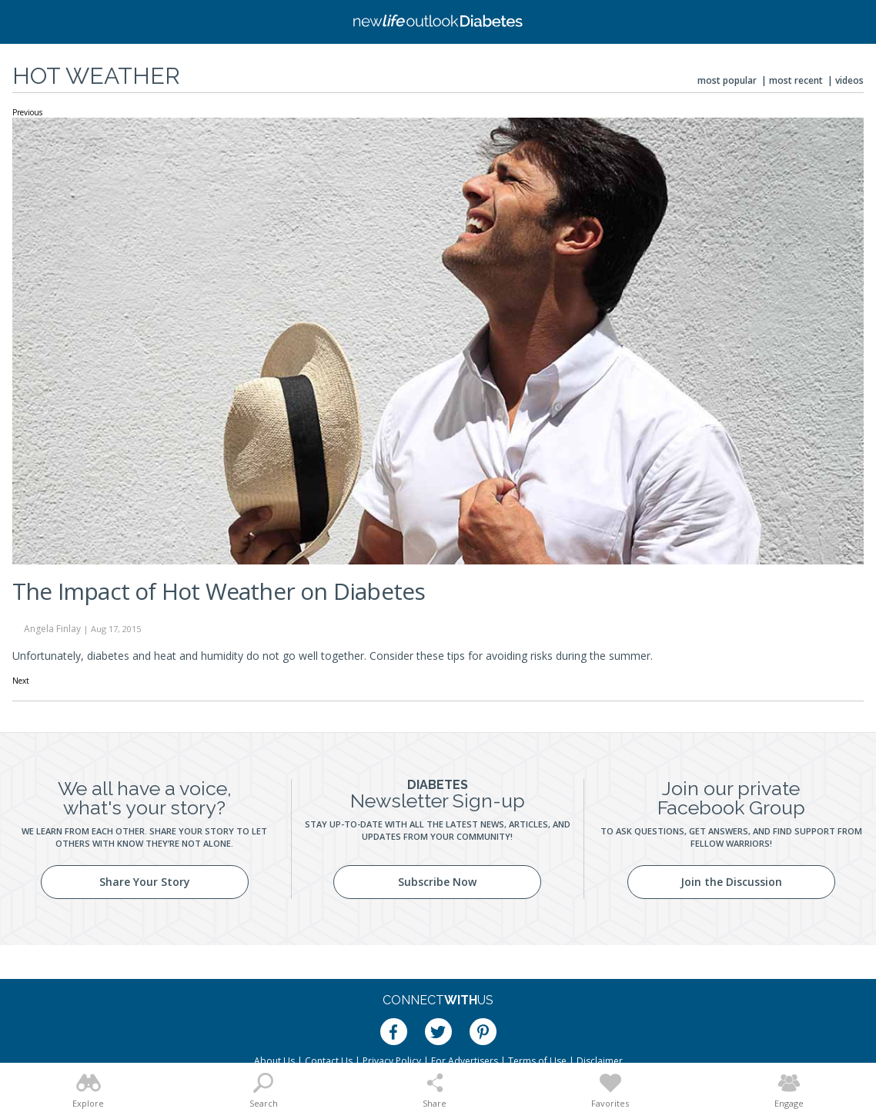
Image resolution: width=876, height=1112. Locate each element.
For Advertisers (464, 1060)
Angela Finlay (52, 628)
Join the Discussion (731, 881)
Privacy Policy (392, 1060)
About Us (274, 1060)
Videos (849, 80)
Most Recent (796, 80)
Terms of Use (537, 1060)
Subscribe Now (437, 881)
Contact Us (329, 1060)
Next (20, 681)
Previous (27, 113)
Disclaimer (600, 1060)
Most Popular (727, 80)
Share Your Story (144, 881)
